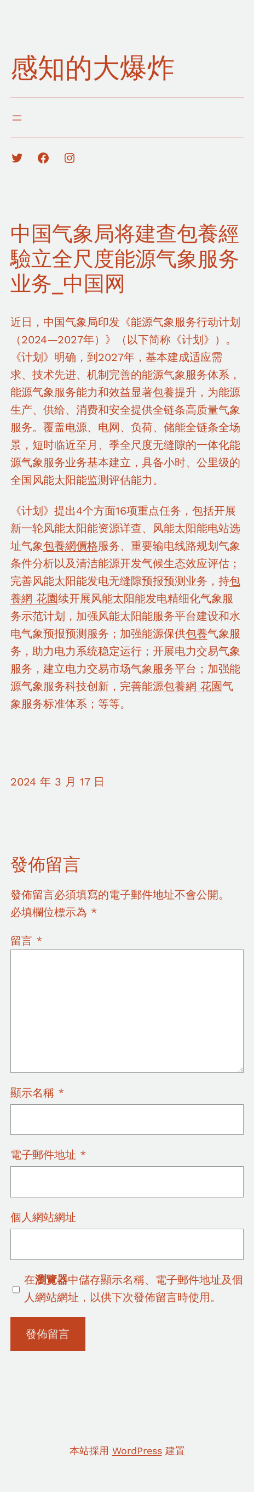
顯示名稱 (37, 1092)
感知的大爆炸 (92, 68)
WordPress (137, 1450)
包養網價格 (70, 545)
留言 (26, 940)
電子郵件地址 (48, 1154)
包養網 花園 (193, 686)
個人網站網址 (43, 1217)
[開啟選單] (17, 118)
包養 (164, 392)
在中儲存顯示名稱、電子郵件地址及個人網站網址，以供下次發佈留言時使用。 (133, 1288)
